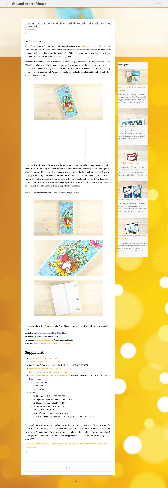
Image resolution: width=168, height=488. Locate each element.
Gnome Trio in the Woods (126, 126)
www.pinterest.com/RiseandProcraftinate (52, 343)
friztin (89, 485)
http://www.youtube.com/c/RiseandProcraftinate (50, 333)
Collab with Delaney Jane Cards (37, 444)
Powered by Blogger (84, 481)
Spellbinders (102, 444)
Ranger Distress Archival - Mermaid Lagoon (48, 372)
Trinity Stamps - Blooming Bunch (43, 358)
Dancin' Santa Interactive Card (128, 163)
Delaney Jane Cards (89, 46)
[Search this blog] (150, 3)
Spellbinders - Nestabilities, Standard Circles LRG (50, 369)
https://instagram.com (44, 340)
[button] (26, 33)
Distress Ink (73, 444)
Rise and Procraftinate (28, 4)
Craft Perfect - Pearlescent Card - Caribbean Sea (49, 375)
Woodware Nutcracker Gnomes (129, 199)
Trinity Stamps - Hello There (41, 362)
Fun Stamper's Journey (88, 444)
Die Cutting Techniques (59, 444)
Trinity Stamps (31, 447)
